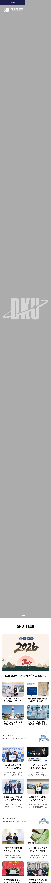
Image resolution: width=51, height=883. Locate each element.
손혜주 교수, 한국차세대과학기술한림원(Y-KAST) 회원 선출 (13, 798)
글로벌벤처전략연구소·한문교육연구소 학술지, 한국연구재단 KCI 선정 (37, 700)
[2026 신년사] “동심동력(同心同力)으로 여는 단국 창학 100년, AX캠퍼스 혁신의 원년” (25, 676)
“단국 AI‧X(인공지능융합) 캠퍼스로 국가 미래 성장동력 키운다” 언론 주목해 (37, 723)
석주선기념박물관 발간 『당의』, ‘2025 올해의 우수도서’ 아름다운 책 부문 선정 (37, 849)
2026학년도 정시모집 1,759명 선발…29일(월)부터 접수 (37, 766)
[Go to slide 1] (23, 615)
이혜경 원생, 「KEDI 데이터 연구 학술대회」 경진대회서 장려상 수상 (13, 849)
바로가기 (12, 2)
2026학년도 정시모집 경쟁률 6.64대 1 (13, 723)
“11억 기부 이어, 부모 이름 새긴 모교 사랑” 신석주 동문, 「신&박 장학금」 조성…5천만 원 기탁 (13, 700)
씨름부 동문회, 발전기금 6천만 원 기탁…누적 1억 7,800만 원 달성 (37, 798)
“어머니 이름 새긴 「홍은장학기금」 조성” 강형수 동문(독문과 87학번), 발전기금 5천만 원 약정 (13, 766)
